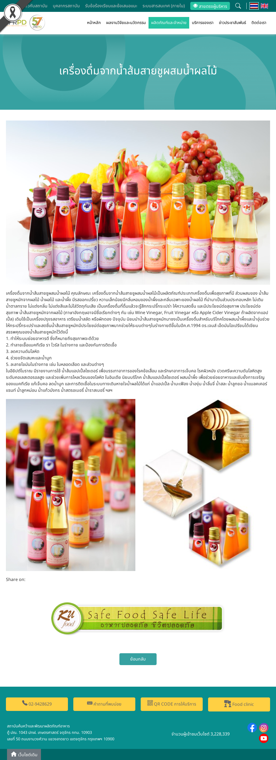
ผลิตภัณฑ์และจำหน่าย (169, 23)
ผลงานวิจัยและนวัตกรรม (126, 23)
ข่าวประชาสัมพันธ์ (232, 23)
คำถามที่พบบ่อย (104, 703)
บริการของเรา (202, 23)
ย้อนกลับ (138, 659)
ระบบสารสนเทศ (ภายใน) (164, 6)
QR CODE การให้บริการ (171, 703)
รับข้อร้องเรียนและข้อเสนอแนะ (111, 6)
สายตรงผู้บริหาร (210, 6)
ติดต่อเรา (258, 23)
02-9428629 (37, 703)
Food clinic (239, 704)
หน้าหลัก (94, 23)
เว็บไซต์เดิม (24, 754)
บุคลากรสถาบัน (66, 6)
